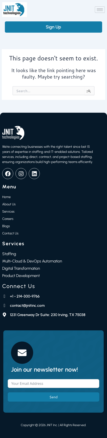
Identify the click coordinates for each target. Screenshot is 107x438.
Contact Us (10, 233)
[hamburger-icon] (100, 9)
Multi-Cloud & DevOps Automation (32, 261)
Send (53, 396)
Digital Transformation (21, 268)
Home (6, 197)
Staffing (9, 253)
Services (8, 211)
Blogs (6, 226)
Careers (7, 219)
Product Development (21, 275)
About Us (8, 204)
